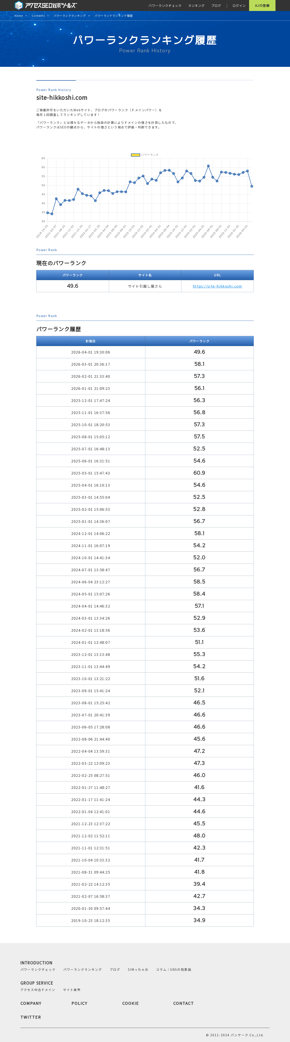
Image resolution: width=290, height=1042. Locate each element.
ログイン (239, 5)
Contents (38, 15)
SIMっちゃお (138, 969)
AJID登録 (262, 5)
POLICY (79, 1003)
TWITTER (30, 1017)
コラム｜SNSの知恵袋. (174, 969)
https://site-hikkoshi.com (217, 286)
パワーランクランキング (70, 15)
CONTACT (183, 1003)
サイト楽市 (72, 989)
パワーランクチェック (165, 5)
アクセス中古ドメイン (37, 989)
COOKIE (130, 1003)
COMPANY (31, 1003)
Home (19, 15)
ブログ (216, 5)
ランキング (196, 5)
